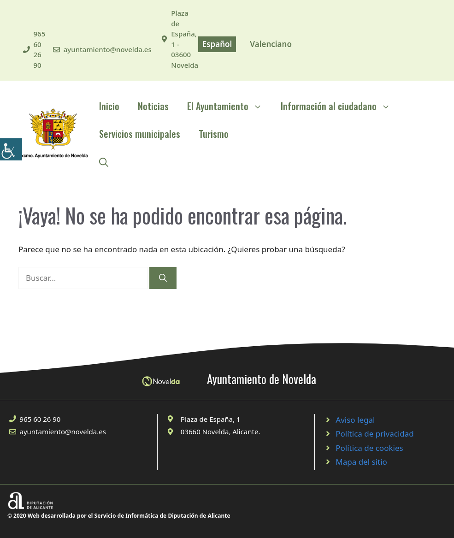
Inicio (109, 106)
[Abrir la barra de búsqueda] (104, 161)
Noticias (153, 106)
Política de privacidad (374, 433)
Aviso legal (355, 419)
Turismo (214, 134)
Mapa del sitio (361, 461)
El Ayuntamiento (229, 106)
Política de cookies (369, 448)
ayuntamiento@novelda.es (108, 49)
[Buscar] (163, 278)
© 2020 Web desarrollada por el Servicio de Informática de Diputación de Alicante (118, 516)
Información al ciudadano (340, 106)
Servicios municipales (139, 134)
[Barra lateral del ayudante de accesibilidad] (11, 149)
